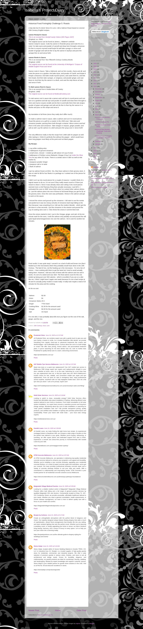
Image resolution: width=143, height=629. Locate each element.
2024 (95, 66)
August (97, 100)
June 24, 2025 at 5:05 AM (67, 486)
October (98, 95)
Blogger (91, 623)
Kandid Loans (38, 428)
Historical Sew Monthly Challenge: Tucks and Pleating (103, 131)
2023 (95, 69)
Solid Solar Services (41, 395)
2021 (95, 72)
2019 (95, 78)
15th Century (38, 325)
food (44, 325)
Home (57, 610)
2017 (95, 83)
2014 (95, 150)
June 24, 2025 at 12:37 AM (54, 335)
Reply (36, 357)
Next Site (94, 26)
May (96, 109)
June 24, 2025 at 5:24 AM (51, 546)
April (97, 112)
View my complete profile (99, 187)
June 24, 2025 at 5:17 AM (56, 515)
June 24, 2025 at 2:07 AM (67, 364)
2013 (95, 153)
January (98, 144)
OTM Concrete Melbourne (43, 455)
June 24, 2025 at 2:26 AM (52, 428)
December (98, 89)
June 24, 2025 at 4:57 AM (60, 455)
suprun (78, 623)
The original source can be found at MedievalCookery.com (49, 94)
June (97, 106)
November (98, 92)
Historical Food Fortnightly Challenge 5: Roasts (103, 136)
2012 (95, 156)
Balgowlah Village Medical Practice (46, 486)
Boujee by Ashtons (40, 515)
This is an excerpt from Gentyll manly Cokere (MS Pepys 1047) (51, 37)
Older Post (81, 610)
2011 (95, 159)
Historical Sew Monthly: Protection (102, 118)
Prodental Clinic (39, 335)
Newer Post (33, 610)
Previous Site (106, 23)
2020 (95, 75)
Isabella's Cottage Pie (102, 122)
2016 (95, 86)
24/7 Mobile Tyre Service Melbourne (46, 364)
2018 (95, 80)
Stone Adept (38, 546)
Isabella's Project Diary (44, 10)
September (99, 97)
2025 (95, 63)
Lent (48, 325)
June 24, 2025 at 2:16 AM (57, 395)
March (97, 115)
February (98, 141)
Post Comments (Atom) (45, 615)
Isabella (96, 167)
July (96, 103)
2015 (95, 148)
